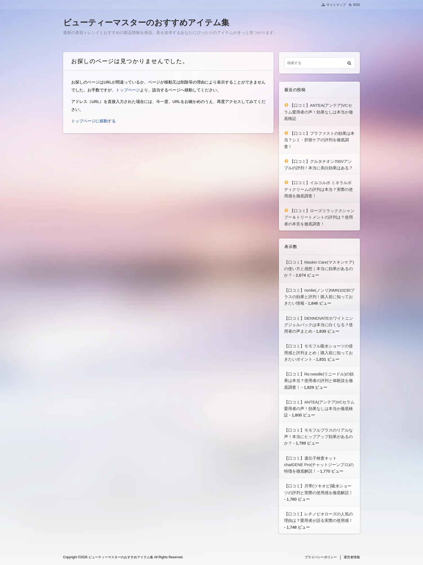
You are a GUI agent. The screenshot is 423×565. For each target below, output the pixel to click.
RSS (356, 5)
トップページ (128, 90)
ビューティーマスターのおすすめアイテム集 (146, 22)
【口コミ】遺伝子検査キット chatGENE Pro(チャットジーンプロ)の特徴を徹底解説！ (319, 465)
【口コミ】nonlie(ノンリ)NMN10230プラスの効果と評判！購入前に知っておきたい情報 (319, 297)
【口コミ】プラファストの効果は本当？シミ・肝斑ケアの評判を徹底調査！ (319, 140)
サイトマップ (336, 5)
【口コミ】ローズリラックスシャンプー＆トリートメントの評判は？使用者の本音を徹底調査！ (319, 217)
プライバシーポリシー (321, 557)
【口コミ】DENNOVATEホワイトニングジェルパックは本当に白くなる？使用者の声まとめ (318, 325)
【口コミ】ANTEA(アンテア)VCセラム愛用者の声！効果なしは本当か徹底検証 (318, 112)
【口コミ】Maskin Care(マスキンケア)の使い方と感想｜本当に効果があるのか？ (319, 269)
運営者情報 (352, 557)
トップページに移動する (93, 121)
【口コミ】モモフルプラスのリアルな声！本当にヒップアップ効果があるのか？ (318, 437)
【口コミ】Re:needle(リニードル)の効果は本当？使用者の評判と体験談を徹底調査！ (319, 381)
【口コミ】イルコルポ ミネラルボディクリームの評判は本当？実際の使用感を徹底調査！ (318, 189)
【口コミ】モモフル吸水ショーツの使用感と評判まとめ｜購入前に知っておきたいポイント (318, 352)
